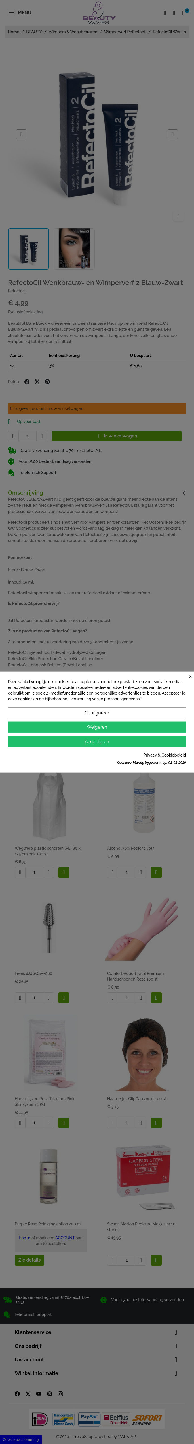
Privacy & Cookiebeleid (165, 755)
